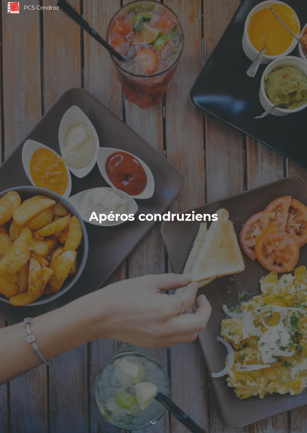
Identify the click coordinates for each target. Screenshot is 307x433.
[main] (153, 216)
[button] (153, 423)
